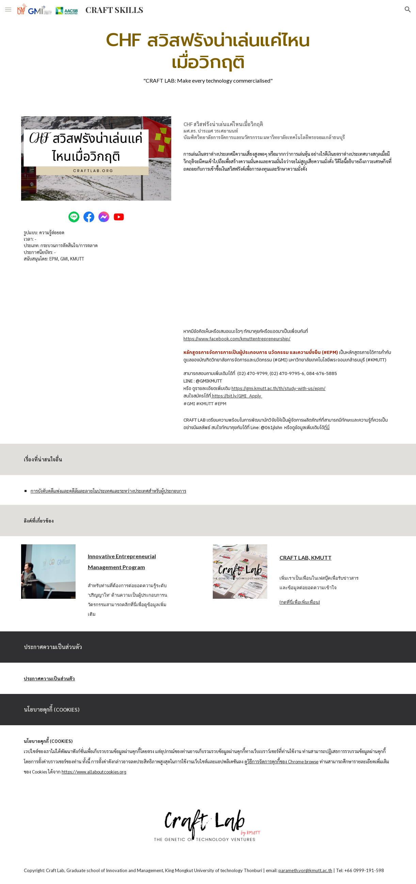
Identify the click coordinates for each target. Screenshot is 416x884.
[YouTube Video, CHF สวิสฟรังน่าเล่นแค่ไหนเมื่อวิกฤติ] (288, 249)
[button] (8, 9)
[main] (208, 56)
